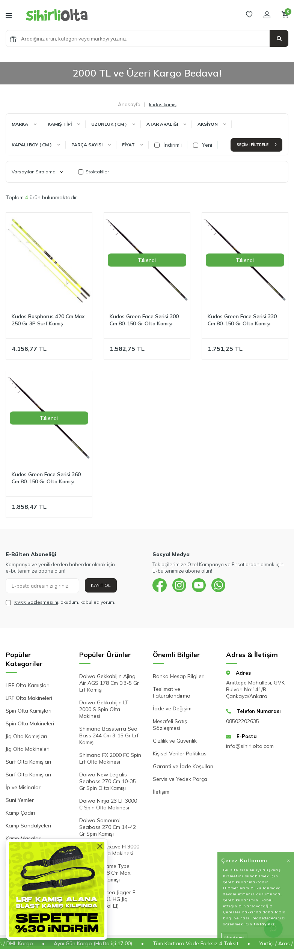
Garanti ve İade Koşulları (183, 766)
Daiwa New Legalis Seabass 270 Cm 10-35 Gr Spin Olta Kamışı (107, 781)
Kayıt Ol (101, 585)
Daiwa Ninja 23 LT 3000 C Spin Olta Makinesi (108, 804)
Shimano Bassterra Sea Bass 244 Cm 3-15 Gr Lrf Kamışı (109, 735)
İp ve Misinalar (23, 787)
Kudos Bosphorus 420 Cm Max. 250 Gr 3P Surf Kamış (49, 320)
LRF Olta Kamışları (28, 685)
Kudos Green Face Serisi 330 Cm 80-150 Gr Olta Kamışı (242, 320)
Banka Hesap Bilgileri (179, 676)
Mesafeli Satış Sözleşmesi (170, 724)
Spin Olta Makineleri (30, 723)
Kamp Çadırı (20, 812)
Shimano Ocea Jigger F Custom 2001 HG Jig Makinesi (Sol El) (107, 899)
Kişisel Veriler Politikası (180, 753)
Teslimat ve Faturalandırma (171, 692)
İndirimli (168, 144)
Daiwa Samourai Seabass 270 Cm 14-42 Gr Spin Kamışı (107, 827)
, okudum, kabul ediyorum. (60, 602)
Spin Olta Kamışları (28, 710)
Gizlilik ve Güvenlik (175, 740)
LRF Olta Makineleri (29, 698)
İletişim (161, 791)
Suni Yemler (20, 800)
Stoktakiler (93, 171)
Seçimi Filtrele (256, 144)
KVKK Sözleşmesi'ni (36, 602)
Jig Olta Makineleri (28, 749)
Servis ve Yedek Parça (180, 779)
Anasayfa (129, 104)
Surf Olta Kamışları (28, 761)
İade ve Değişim (172, 708)
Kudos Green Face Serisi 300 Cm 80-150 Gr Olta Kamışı (144, 320)
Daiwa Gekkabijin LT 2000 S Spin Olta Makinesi (103, 709)
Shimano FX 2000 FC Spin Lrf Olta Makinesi (110, 758)
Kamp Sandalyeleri (28, 825)
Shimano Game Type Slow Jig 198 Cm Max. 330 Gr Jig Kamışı (105, 873)
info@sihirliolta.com (250, 746)
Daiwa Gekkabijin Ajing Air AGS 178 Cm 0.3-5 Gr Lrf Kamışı (109, 683)
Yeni (202, 144)
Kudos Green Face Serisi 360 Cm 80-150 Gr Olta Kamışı (46, 478)
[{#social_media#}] (159, 585)
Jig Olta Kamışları (26, 736)
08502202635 (242, 721)
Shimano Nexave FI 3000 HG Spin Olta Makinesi (109, 850)
